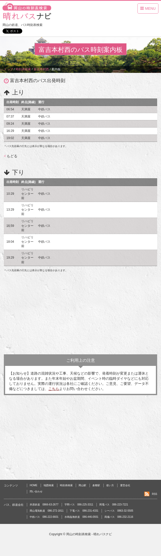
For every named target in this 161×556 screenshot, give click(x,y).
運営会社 (125, 485)
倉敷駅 (96, 485)
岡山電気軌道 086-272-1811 (46, 510)
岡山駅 (82, 485)
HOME (33, 485)
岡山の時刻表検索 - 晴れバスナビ (89, 534)
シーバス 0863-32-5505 (118, 510)
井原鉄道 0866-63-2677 (44, 504)
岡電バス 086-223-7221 (113, 504)
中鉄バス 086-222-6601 (44, 516)
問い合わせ (36, 491)
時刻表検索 (66, 485)
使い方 (110, 485)
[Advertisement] (80, 313)
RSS (154, 494)
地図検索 (49, 485)
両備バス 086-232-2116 (118, 516)
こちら (53, 389)
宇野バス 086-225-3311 (79, 504)
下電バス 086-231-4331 (84, 510)
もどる (10, 156)
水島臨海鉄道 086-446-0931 (81, 516)
